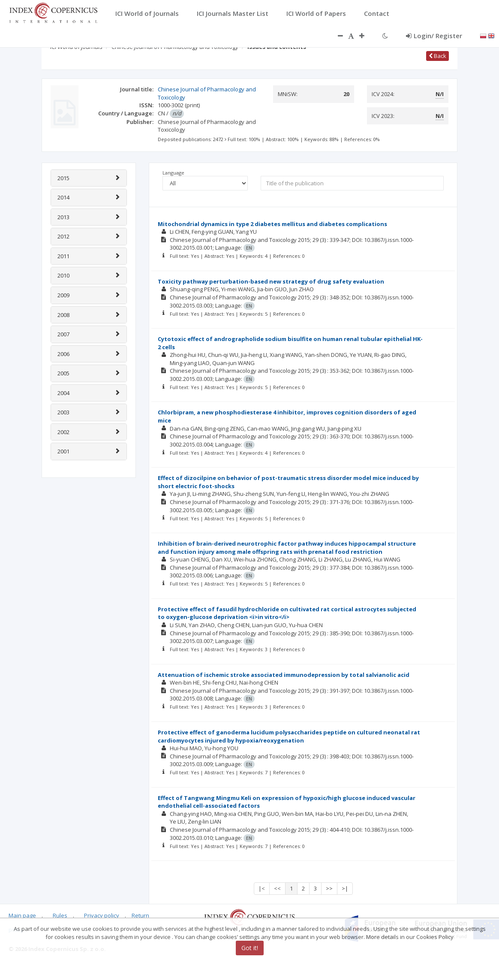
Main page (22, 915)
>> (329, 888)
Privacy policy (101, 915)
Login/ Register (434, 35)
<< (277, 888)
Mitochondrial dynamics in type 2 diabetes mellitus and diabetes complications (272, 224)
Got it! (249, 948)
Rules (60, 915)
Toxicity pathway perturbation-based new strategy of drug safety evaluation (271, 281)
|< (262, 888)
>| (345, 888)
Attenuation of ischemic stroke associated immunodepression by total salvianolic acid (283, 675)
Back (437, 56)
